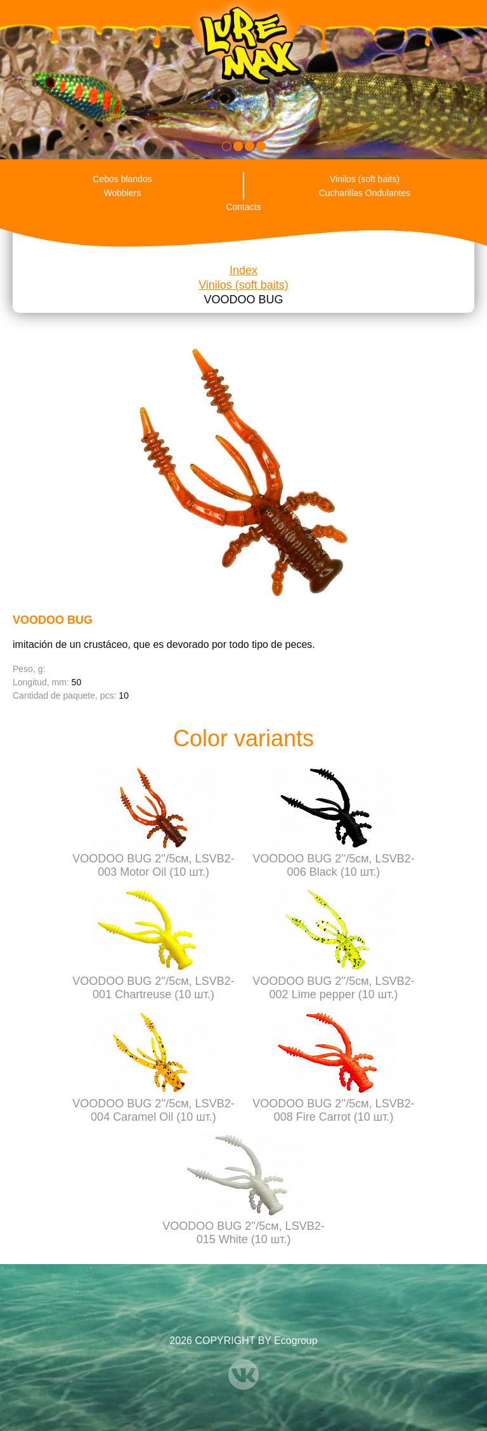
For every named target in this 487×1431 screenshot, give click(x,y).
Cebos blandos (122, 179)
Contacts (243, 207)
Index (243, 270)
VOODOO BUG (243, 299)
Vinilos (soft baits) (364, 179)
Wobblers (122, 193)
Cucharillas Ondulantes (365, 193)
